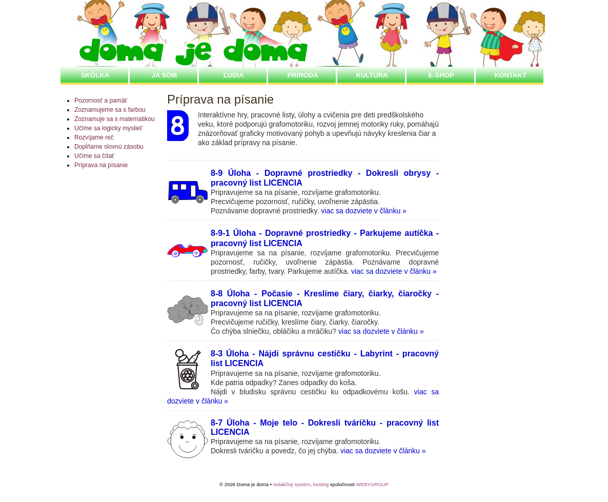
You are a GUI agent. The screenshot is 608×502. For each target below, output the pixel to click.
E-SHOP (441, 75)
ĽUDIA (234, 75)
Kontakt (510, 75)
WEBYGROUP (372, 484)
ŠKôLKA (95, 75)
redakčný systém (291, 484)
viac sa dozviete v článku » (364, 211)
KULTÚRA (372, 75)
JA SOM (164, 75)
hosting (321, 484)
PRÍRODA (303, 75)
